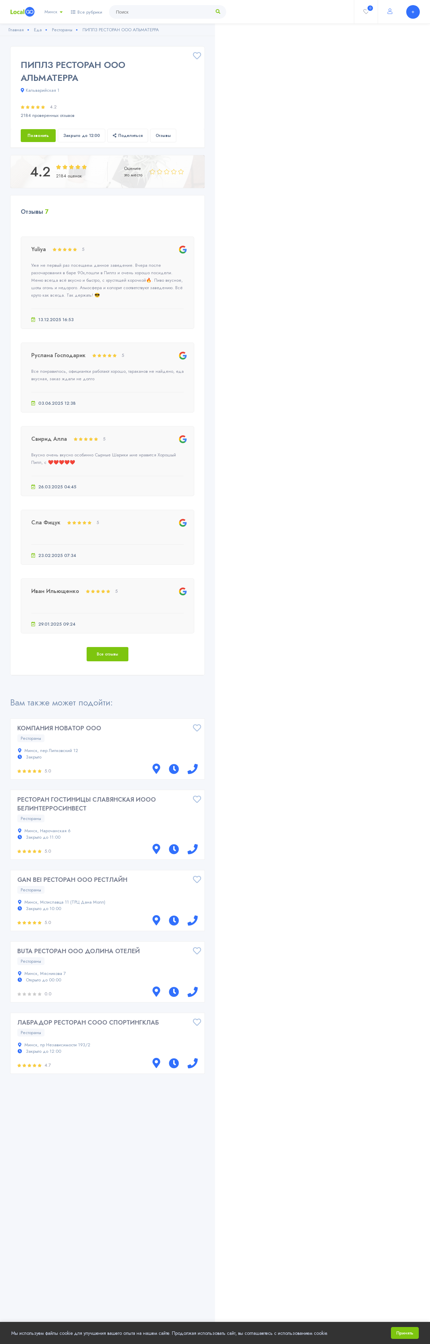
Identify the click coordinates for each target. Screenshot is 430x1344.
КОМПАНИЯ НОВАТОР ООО (59, 728)
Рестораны (31, 738)
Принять (404, 1333)
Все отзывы (107, 654)
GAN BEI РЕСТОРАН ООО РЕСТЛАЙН (72, 879)
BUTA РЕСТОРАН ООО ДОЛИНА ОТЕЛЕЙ (78, 951)
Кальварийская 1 (40, 90)
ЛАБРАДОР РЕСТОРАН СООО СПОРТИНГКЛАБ (88, 1022)
